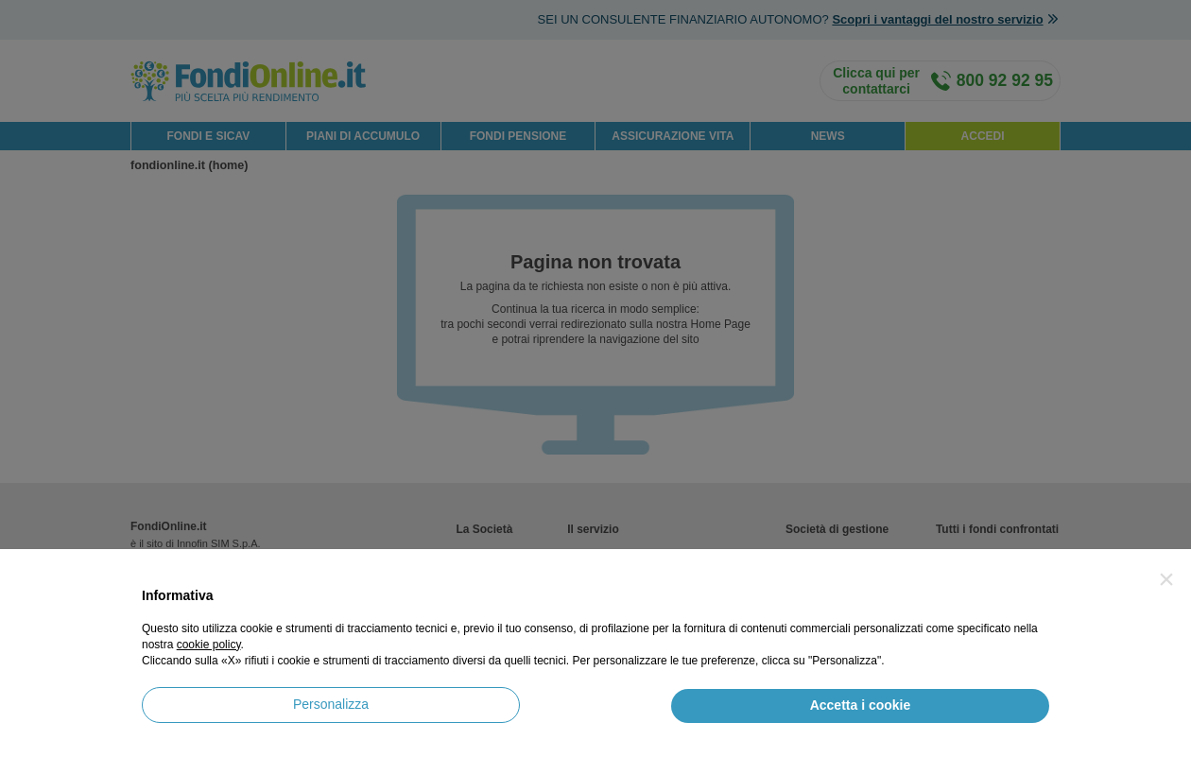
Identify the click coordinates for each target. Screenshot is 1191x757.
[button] (1166, 579)
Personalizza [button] (331, 704)
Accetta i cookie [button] (860, 705)
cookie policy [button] (209, 644)
